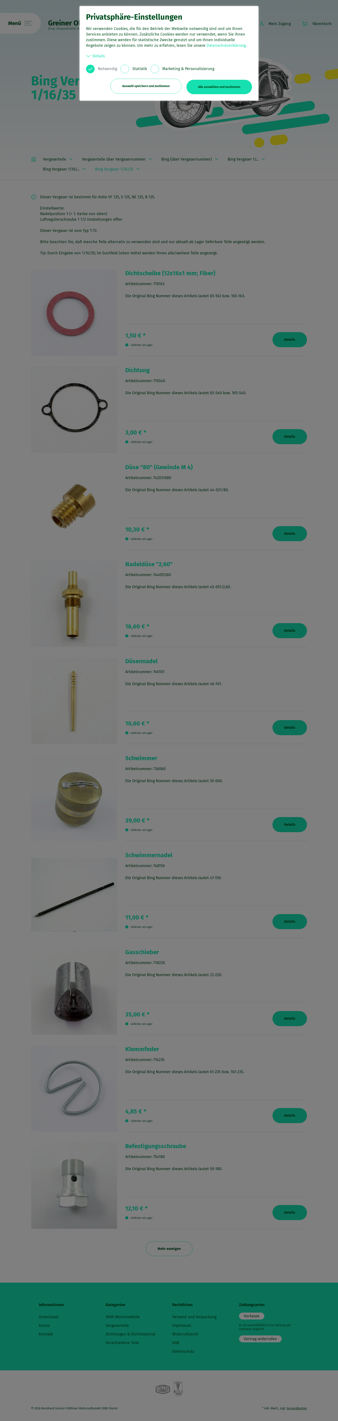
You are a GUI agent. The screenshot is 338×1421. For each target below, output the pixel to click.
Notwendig (107, 68)
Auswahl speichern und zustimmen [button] (144, 86)
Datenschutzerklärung (226, 45)
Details (95, 55)
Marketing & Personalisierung (188, 68)
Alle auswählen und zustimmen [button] (219, 86)
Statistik (139, 68)
